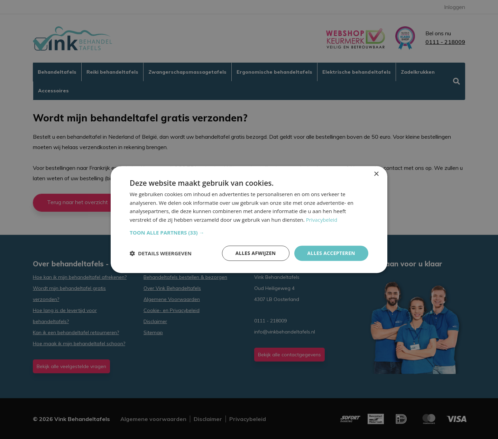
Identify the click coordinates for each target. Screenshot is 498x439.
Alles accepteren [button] (331, 253)
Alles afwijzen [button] (255, 253)
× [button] (376, 173)
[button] (249, 232)
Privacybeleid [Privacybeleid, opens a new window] (322, 219)
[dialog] (249, 219)
